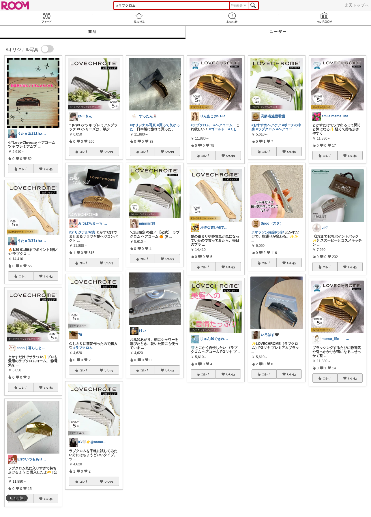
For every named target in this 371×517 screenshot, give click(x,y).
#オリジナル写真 (82, 232)
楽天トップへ (356, 5)
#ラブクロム (83, 348)
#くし (232, 129)
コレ (23, 169)
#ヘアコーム (223, 125)
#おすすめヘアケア (266, 125)
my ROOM (324, 18)
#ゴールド (217, 129)
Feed (46, 18)
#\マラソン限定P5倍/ (268, 232)
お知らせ (231, 18)
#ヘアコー (284, 129)
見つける (139, 18)
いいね (48, 169)
